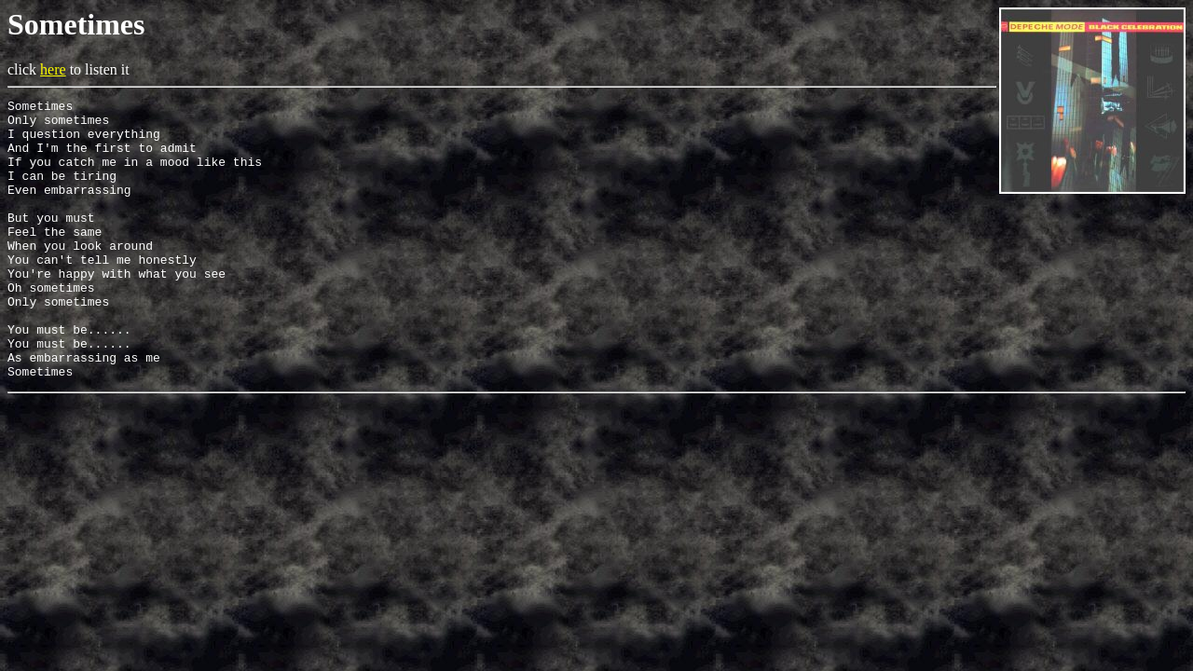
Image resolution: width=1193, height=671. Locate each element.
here (53, 69)
